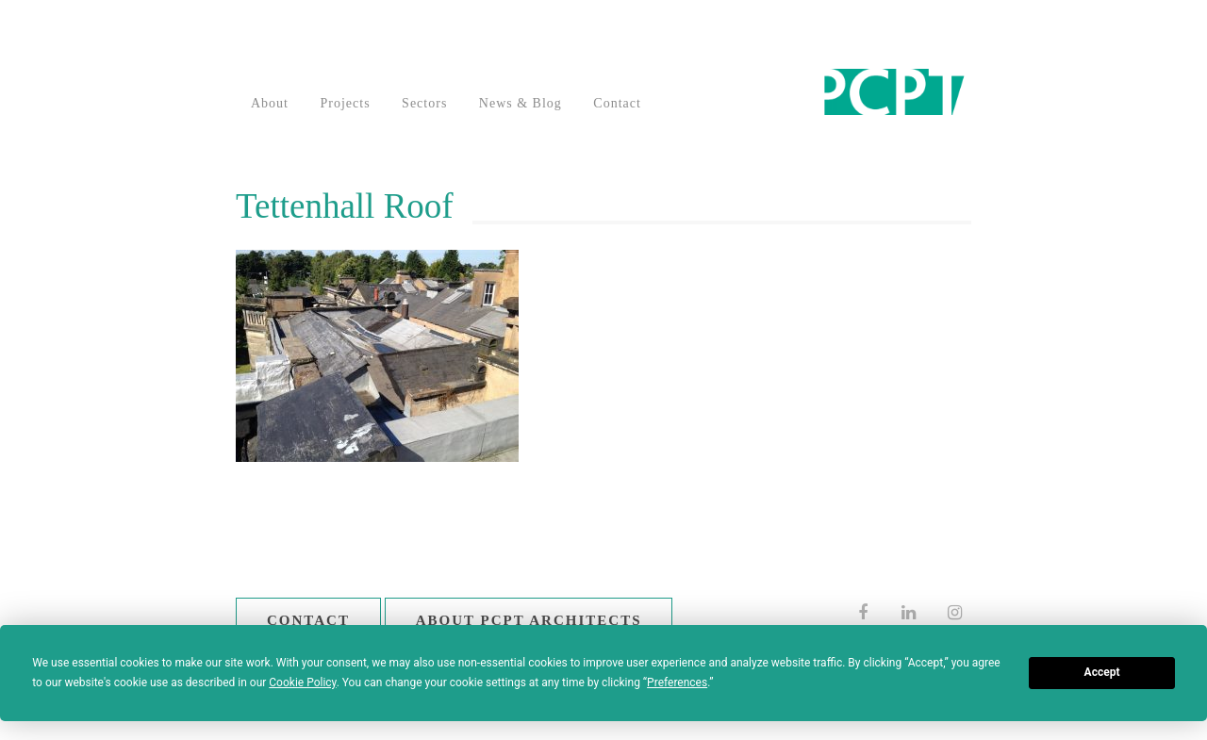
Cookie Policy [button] (302, 682)
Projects (346, 103)
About (270, 103)
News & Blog (520, 103)
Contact (617, 103)
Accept (1102, 672)
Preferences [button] (677, 682)
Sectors (424, 103)
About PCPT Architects (529, 620)
